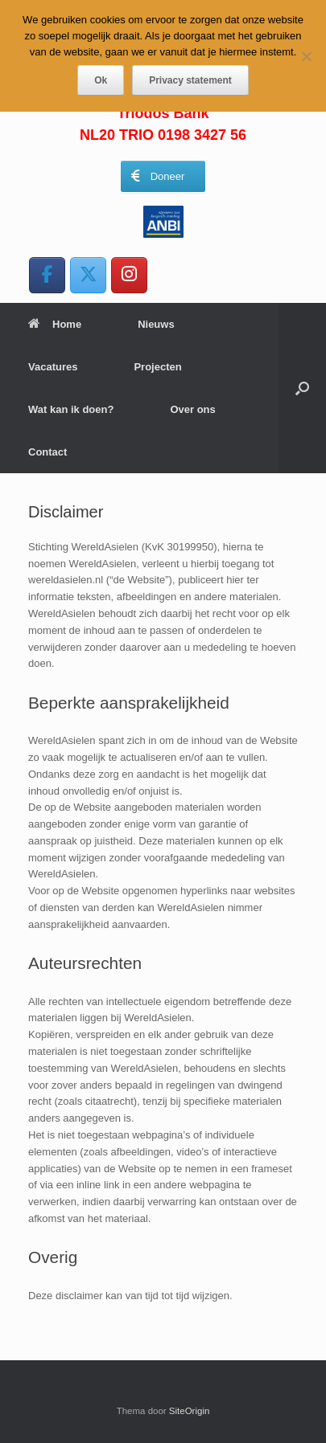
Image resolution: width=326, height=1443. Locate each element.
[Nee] (306, 56)
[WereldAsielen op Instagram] (129, 275)
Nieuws (156, 324)
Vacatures (52, 367)
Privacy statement (190, 80)
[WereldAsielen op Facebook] (47, 275)
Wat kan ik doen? (70, 409)
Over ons (192, 409)
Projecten (157, 367)
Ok (100, 80)
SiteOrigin (189, 1411)
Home (54, 324)
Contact (47, 452)
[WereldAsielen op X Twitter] (88, 275)
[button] (302, 388)
